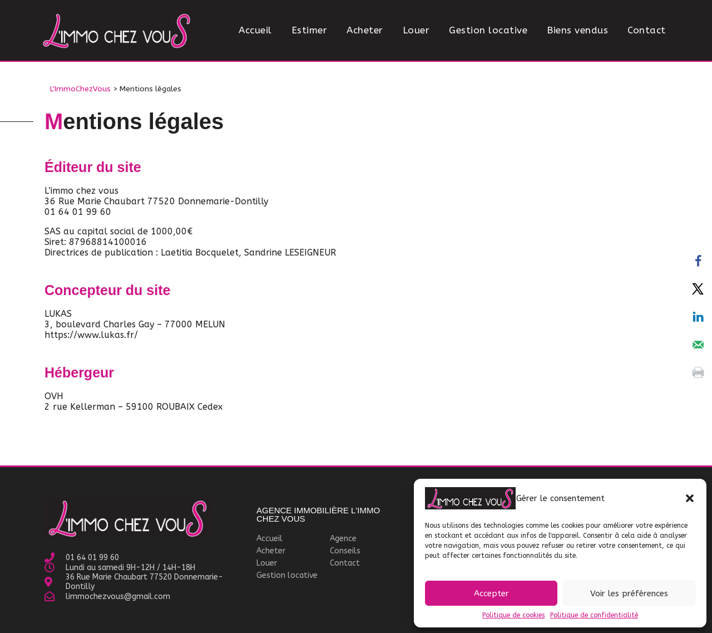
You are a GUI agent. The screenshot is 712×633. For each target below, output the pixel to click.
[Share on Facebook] (698, 261)
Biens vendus (577, 30)
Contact (646, 30)
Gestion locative (488, 30)
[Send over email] (698, 345)
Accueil (255, 30)
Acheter (365, 30)
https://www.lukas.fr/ (91, 335)
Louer (416, 30)
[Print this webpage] (698, 372)
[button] (689, 498)
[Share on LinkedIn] (698, 317)
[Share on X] (698, 289)
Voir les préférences (629, 593)
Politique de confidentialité (594, 615)
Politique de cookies (513, 615)
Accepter (491, 593)
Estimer (309, 30)
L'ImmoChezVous (80, 89)
